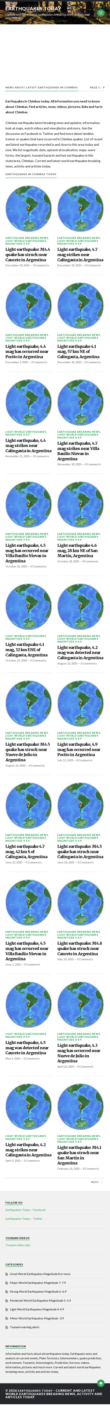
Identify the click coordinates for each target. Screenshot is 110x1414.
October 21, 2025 (17, 670)
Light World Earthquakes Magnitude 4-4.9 (26, 242)
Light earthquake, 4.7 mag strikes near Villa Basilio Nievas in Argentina (78, 458)
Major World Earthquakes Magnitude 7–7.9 (38, 1292)
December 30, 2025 (18, 265)
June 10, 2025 (66, 872)
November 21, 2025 (18, 463)
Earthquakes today (35, 8)
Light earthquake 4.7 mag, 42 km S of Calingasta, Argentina (26, 861)
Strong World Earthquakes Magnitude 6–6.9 (38, 1301)
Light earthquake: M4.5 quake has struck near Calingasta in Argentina (80, 861)
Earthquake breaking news (26, 237)
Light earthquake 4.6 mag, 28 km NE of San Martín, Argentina (77, 560)
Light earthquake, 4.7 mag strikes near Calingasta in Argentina (80, 254)
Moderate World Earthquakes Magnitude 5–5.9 (40, 1310)
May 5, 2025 (13, 1068)
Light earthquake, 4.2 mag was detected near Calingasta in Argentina (80, 662)
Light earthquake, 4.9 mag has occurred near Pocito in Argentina (78, 759)
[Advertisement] (55, 52)
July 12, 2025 (65, 770)
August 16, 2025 (16, 775)
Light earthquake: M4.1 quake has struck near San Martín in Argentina (79, 1165)
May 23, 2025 (66, 969)
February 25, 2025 (69, 1178)
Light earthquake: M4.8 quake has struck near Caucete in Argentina (79, 958)
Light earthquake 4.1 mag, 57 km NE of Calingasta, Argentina (78, 355)
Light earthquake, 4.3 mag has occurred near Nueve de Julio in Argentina (78, 1063)
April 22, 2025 (66, 1076)
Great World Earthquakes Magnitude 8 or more (40, 1283)
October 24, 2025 (68, 571)
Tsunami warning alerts (24, 1337)
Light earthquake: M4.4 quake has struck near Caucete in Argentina (27, 254)
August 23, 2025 (68, 673)
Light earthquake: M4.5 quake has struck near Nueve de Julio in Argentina (27, 762)
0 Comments (41, 365)
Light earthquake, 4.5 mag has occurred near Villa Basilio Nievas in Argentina (26, 563)
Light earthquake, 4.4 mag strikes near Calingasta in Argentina (28, 452)
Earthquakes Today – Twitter (23, 1228)
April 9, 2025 (13, 1170)
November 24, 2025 (70, 365)
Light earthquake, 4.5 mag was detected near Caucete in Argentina (27, 1057)
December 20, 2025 (70, 265)
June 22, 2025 (14, 872)
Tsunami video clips (17, 1255)
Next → (97, 1192)
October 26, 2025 (17, 576)
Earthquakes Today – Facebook (25, 1219)
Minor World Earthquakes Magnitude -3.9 (37, 1328)
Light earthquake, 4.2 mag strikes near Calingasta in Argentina (28, 1159)
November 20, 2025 (70, 471)
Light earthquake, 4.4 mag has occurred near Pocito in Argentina (26, 355)
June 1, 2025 (13, 974)
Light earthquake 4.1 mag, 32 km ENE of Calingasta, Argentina (26, 660)
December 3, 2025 (17, 365)
